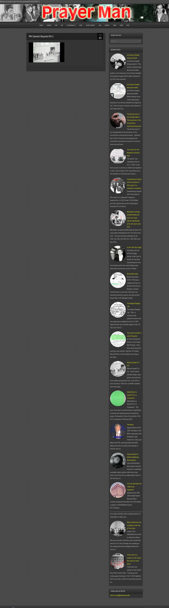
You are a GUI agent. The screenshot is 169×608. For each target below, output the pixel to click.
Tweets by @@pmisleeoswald (120, 595)
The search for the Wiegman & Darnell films (133, 152)
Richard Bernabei (132, 274)
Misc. (128, 25)
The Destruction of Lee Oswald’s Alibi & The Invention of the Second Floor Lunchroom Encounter (134, 120)
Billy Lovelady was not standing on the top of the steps (134, 525)
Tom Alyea (130, 424)
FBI (62, 25)
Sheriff (107, 25)
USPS (80, 25)
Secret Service (90, 25)
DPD (56, 25)
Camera (49, 25)
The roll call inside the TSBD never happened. (134, 486)
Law (100, 25)
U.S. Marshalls (71, 25)
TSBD (114, 25)
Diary (121, 25)
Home (41, 25)
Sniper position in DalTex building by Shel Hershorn (133, 457)
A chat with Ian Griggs (134, 247)
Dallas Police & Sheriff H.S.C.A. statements (132, 395)
